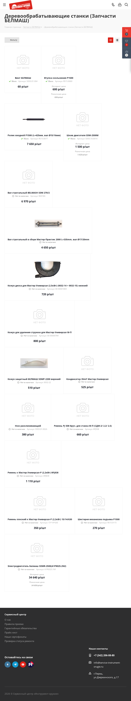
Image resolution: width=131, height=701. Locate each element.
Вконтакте (8, 664)
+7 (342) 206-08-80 (104, 655)
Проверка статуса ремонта (19, 641)
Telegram (15, 664)
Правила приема (14, 623)
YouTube (23, 664)
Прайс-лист (11, 632)
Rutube (31, 664)
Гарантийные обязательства (21, 628)
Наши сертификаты (15, 636)
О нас (8, 619)
